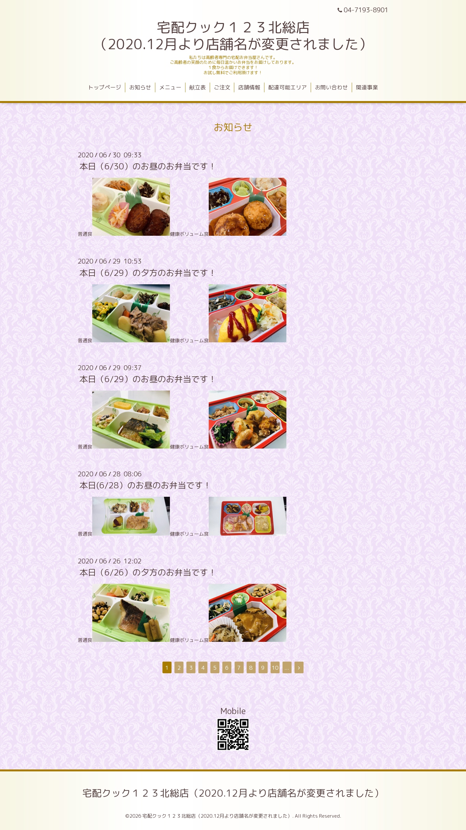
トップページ (104, 87)
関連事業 (367, 87)
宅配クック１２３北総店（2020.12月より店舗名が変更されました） (233, 793)
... (286, 667)
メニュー (170, 87)
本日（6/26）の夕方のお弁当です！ (147, 572)
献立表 (197, 87)
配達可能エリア (287, 87)
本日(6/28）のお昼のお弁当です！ (145, 485)
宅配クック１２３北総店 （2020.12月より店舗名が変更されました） (233, 35)
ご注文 (222, 87)
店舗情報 (249, 87)
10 (275, 667)
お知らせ (140, 87)
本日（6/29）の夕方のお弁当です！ (147, 272)
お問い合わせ (331, 87)
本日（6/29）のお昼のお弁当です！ (147, 379)
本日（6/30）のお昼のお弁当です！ (147, 166)
